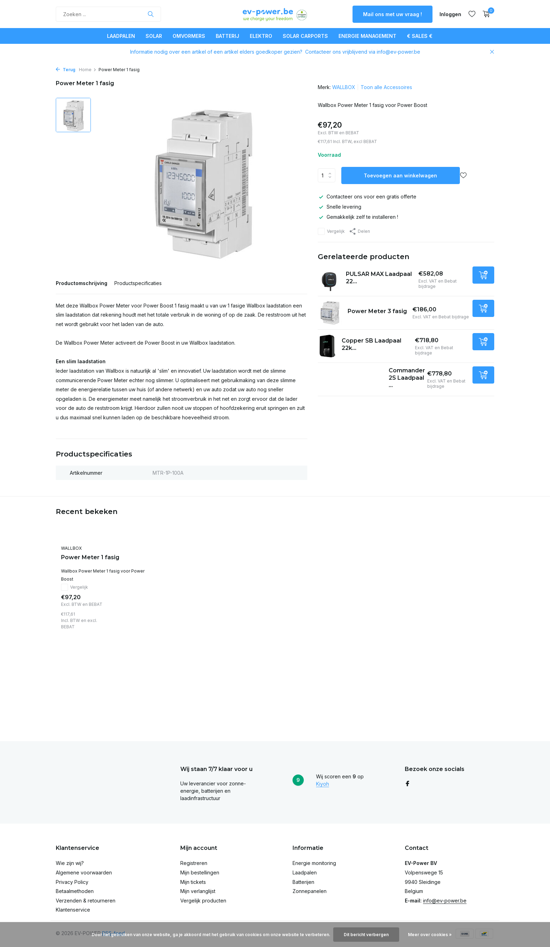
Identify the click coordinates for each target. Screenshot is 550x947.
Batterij (227, 36)
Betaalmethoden (75, 891)
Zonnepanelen (310, 891)
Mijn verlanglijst (197, 891)
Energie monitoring (314, 863)
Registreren (193, 863)
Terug (65, 69)
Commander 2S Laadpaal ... (407, 377)
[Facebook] (407, 784)
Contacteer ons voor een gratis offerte (367, 196)
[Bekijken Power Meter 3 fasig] (330, 312)
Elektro (261, 36)
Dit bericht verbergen (366, 934)
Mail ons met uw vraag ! (392, 14)
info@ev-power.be (445, 901)
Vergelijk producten (203, 901)
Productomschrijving (81, 283)
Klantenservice (73, 910)
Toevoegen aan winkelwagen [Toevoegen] (400, 175)
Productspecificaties (138, 283)
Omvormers (189, 36)
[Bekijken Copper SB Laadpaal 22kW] (327, 346)
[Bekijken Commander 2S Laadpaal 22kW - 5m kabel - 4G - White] (350, 379)
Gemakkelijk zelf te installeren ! (358, 217)
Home (87, 69)
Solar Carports (305, 36)
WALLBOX (343, 87)
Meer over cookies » (430, 934)
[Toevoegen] (483, 275)
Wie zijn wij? (70, 863)
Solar (154, 36)
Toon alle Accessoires (386, 87)
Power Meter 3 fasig (377, 311)
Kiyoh (322, 784)
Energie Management (367, 36)
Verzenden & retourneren (85, 901)
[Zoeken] (108, 14)
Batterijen (303, 882)
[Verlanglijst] (472, 14)
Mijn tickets (193, 882)
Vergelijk (331, 231)
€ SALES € (419, 36)
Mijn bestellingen (199, 872)
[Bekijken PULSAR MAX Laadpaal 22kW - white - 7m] (329, 279)
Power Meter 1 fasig (90, 557)
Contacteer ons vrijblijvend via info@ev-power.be (362, 52)
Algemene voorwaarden (84, 872)
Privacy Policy (72, 882)
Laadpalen (121, 36)
